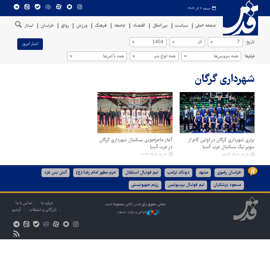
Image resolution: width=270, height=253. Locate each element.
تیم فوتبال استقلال (141, 173)
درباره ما (47, 203)
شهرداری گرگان (224, 79)
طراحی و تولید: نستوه (138, 212)
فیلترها (250, 56)
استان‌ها (26, 25)
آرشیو (16, 210)
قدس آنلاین (240, 17)
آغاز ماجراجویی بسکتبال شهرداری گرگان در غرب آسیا (136, 144)
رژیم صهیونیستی (145, 185)
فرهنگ (101, 25)
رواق (65, 25)
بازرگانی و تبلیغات (43, 210)
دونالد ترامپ (178, 173)
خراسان (47, 25)
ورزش (82, 25)
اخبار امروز (30, 44)
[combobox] (225, 42)
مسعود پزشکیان (227, 185)
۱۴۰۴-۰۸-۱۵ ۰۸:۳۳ (235, 154)
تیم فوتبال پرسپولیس (186, 185)
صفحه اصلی (205, 25)
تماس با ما (23, 203)
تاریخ (250, 42)
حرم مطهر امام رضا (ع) (96, 173)
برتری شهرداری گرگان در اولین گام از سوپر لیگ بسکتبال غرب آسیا (221, 144)
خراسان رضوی (229, 173)
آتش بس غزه (55, 173)
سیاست (181, 25)
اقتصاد (139, 25)
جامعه (120, 25)
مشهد (203, 173)
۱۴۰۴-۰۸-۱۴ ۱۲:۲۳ (154, 154)
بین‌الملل (160, 25)
